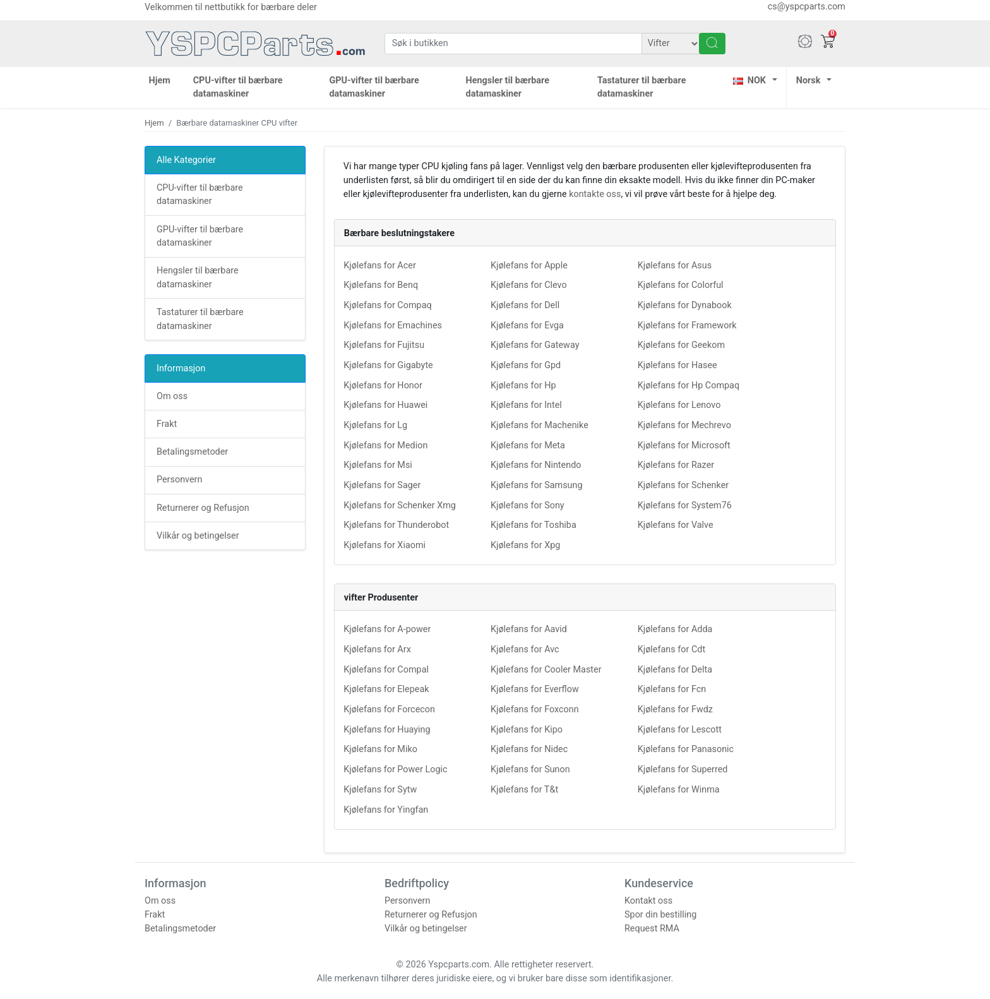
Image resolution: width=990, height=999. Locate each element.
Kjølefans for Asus (675, 265)
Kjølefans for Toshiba (533, 525)
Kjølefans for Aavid (529, 629)
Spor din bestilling (660, 914)
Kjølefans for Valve (675, 525)
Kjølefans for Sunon (530, 769)
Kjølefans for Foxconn (535, 709)
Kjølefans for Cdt (671, 649)
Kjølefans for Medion (385, 445)
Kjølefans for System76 (685, 505)
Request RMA (651, 928)
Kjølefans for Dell (525, 305)
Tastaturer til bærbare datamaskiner (641, 87)
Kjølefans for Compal (386, 669)
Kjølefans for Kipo (527, 729)
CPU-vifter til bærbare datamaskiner (238, 87)
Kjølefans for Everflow (535, 689)
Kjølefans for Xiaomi (384, 545)
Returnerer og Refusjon (203, 508)
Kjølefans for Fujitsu (383, 345)
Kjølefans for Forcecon (389, 709)
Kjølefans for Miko (380, 749)
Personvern (179, 479)
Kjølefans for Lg (375, 425)
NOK (749, 80)
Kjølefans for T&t (524, 789)
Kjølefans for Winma (679, 789)
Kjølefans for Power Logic (395, 769)
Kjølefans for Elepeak (386, 689)
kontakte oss (595, 194)
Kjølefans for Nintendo (536, 465)
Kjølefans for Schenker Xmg (399, 505)
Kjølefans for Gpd (526, 365)
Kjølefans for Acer (379, 265)
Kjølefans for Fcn (672, 689)
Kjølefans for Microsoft (684, 445)
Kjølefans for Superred (683, 769)
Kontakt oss (648, 900)
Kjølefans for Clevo (529, 285)
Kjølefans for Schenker (683, 485)
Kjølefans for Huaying (386, 729)
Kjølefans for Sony (527, 505)
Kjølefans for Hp (523, 385)
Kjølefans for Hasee (677, 365)
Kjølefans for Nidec (529, 749)
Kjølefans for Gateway (535, 345)
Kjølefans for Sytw (380, 789)
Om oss (172, 396)
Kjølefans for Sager (381, 485)
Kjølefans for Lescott (680, 729)
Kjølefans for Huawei (385, 405)
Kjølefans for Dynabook (685, 305)
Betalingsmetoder (192, 451)
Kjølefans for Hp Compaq (688, 385)
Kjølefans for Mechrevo (684, 425)
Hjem (159, 80)
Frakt (167, 424)
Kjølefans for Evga (527, 325)
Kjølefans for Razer (676, 465)
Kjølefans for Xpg (525, 545)
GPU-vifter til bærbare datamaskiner (374, 87)
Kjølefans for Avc (525, 649)
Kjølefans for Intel (526, 405)
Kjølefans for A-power (387, 629)
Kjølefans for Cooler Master (546, 669)
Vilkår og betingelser (198, 535)
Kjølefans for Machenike (539, 425)
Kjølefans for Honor (382, 385)
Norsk (808, 80)
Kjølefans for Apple (529, 265)
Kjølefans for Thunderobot (396, 525)
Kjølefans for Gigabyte (388, 365)
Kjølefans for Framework (687, 325)
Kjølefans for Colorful (681, 285)
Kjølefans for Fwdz (675, 709)
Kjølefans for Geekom (681, 345)
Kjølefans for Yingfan (385, 810)
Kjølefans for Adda (675, 629)
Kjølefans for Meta (528, 445)
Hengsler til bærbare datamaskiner (507, 87)
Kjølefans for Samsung (537, 485)
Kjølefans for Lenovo (679, 405)
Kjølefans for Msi (377, 465)
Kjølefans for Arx (377, 649)
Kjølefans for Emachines (392, 325)
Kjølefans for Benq (380, 285)
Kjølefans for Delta (675, 669)
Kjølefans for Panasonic (686, 749)
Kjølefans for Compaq (387, 305)
